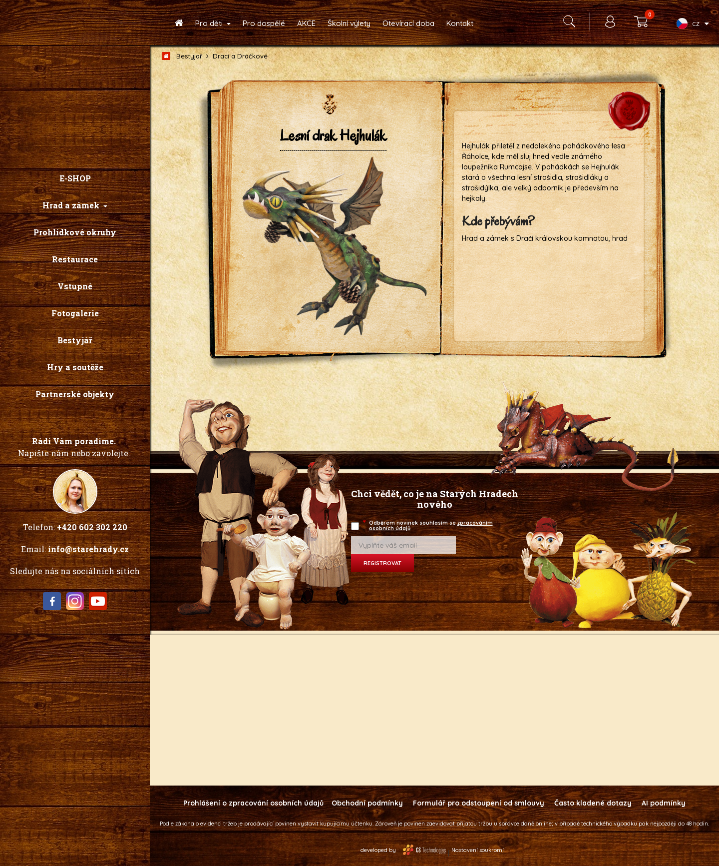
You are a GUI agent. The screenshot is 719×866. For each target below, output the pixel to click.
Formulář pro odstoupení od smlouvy (478, 803)
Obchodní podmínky (367, 803)
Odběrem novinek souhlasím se (428, 525)
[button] (75, 205)
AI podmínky (664, 803)
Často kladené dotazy (593, 803)
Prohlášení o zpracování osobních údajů (253, 803)
